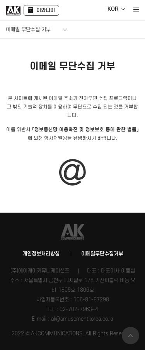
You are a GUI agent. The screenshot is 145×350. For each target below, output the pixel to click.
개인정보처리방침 (41, 254)
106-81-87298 (91, 300)
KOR (112, 9)
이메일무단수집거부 (102, 254)
